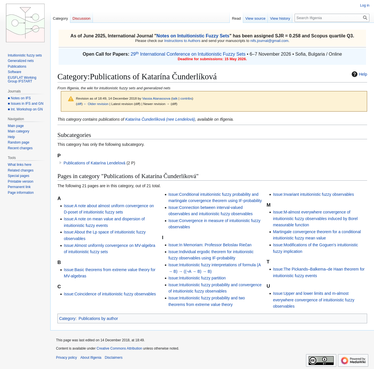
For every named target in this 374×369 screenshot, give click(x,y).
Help (358, 74)
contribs (186, 98)
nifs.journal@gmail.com (269, 41)
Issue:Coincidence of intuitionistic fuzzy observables (110, 294)
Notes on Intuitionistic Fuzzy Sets (193, 35)
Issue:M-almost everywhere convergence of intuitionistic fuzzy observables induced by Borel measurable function (315, 218)
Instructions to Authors (182, 41)
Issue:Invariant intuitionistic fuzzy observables (313, 194)
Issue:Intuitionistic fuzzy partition (197, 278)
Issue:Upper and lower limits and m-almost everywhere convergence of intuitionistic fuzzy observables (313, 299)
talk (174, 98)
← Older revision (96, 104)
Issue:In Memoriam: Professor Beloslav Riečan (209, 245)
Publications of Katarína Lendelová (94, 163)
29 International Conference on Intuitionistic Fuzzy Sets (188, 54)
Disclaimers (114, 358)
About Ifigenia (90, 358)
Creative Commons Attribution (119, 348)
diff (79, 104)
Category (67, 318)
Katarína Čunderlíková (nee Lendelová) (160, 119)
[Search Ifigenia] (332, 18)
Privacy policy (66, 358)
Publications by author (98, 318)
